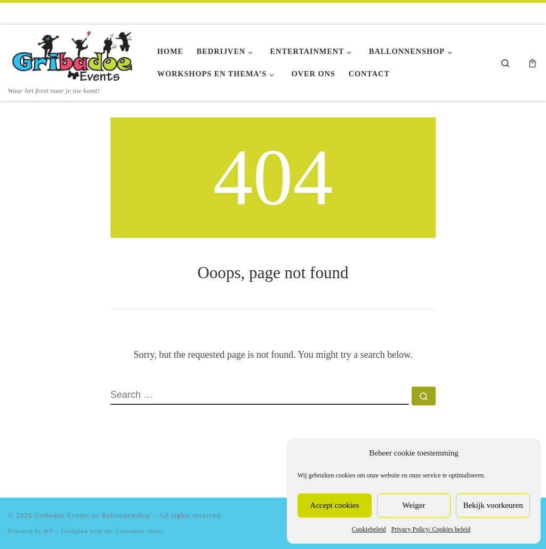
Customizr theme (140, 531)
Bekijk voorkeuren (493, 505)
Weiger (414, 505)
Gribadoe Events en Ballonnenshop (92, 515)
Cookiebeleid (369, 529)
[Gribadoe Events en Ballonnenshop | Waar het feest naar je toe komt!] (74, 55)
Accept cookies (334, 505)
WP (48, 531)
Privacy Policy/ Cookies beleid (430, 529)
